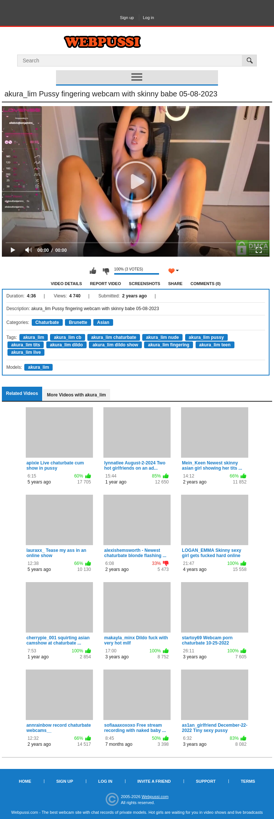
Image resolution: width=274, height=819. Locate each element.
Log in (148, 17)
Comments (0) (205, 283)
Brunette (78, 322)
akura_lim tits (25, 344)
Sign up (127, 17)
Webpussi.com (154, 796)
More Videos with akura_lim (76, 395)
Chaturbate (47, 322)
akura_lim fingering (168, 344)
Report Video (105, 283)
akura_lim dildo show (115, 344)
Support (206, 781)
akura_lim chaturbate (113, 337)
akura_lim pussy (206, 337)
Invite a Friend (154, 781)
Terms (248, 781)
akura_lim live (26, 352)
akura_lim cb (67, 337)
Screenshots (144, 283)
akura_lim (33, 337)
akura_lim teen (215, 344)
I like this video (93, 270)
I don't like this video (105, 270)
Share (175, 283)
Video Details (66, 283)
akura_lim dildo (66, 344)
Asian (103, 322)
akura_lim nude (162, 337)
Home (25, 781)
